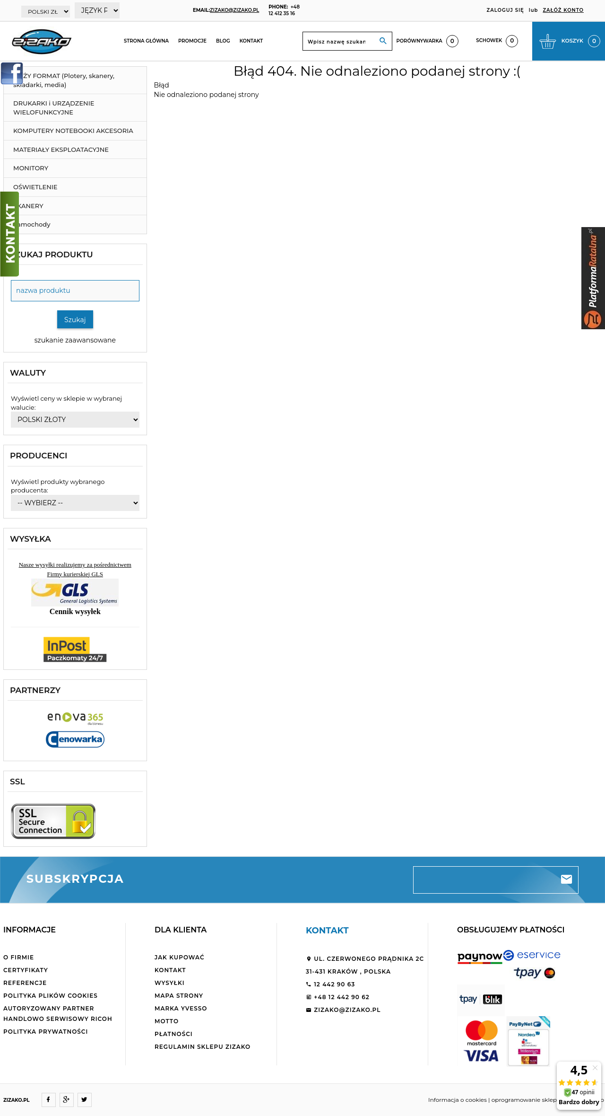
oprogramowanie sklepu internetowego (548, 1099)
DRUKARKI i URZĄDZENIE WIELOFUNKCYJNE (53, 107)
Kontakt (251, 41)
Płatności (174, 1033)
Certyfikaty (25, 970)
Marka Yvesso (181, 1008)
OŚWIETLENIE (35, 187)
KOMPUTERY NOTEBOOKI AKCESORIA (73, 130)
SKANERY (28, 206)
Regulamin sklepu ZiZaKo (203, 1046)
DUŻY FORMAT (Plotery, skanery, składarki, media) (63, 80)
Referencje (25, 982)
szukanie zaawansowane (75, 340)
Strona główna (146, 41)
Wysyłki (170, 982)
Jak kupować (180, 957)
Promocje (192, 41)
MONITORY (30, 168)
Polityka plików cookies (50, 995)
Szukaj (75, 320)
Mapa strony (179, 995)
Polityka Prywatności (45, 1031)
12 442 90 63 (330, 984)
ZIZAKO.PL (16, 1100)
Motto (167, 1021)
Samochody (31, 224)
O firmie (18, 957)
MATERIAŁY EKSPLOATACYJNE (61, 149)
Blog (223, 41)
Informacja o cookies (457, 1099)
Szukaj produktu (51, 254)
